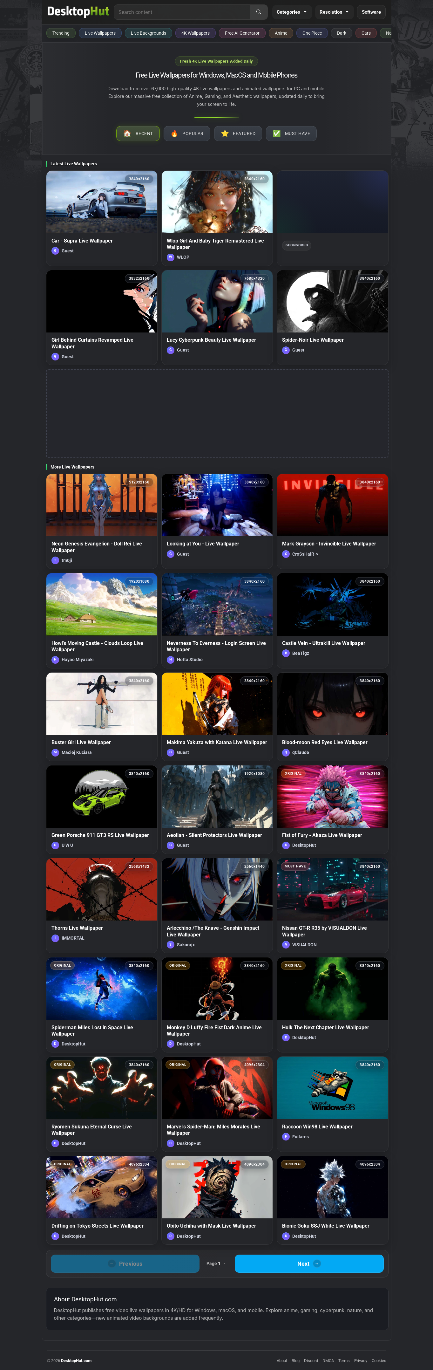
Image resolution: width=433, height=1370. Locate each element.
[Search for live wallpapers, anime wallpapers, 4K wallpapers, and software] (182, 12)
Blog (296, 1360)
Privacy (360, 1360)
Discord (311, 1360)
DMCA (328, 1360)
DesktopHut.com (76, 1360)
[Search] (258, 12)
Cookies (379, 1360)
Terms (344, 1360)
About (282, 1360)
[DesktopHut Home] (79, 12)
